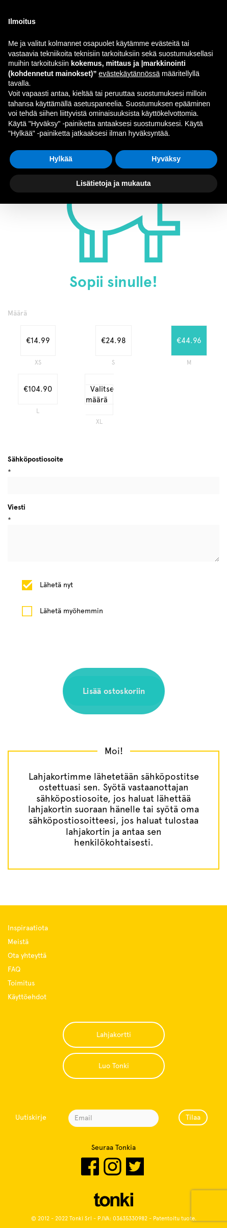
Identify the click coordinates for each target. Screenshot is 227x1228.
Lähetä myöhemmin (71, 611)
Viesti (17, 507)
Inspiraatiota (28, 928)
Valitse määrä (100, 394)
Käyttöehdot (27, 997)
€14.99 (38, 340)
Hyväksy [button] (166, 159)
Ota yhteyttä (27, 955)
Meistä (18, 941)
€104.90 (37, 389)
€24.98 (113, 340)
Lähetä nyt (56, 585)
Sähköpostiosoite (35, 459)
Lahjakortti (113, 1034)
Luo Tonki (113, 1066)
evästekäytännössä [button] (129, 73)
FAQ (14, 969)
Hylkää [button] (60, 159)
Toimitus (21, 983)
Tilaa (193, 1117)
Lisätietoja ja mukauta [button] (113, 183)
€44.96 (188, 340)
